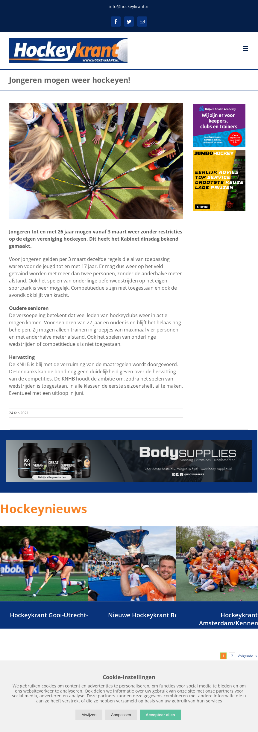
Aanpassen (121, 715)
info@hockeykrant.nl (129, 6)
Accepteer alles (160, 715)
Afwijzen (88, 715)
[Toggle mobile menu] (246, 48)
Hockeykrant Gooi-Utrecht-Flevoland (63, 615)
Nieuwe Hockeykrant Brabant (151, 615)
